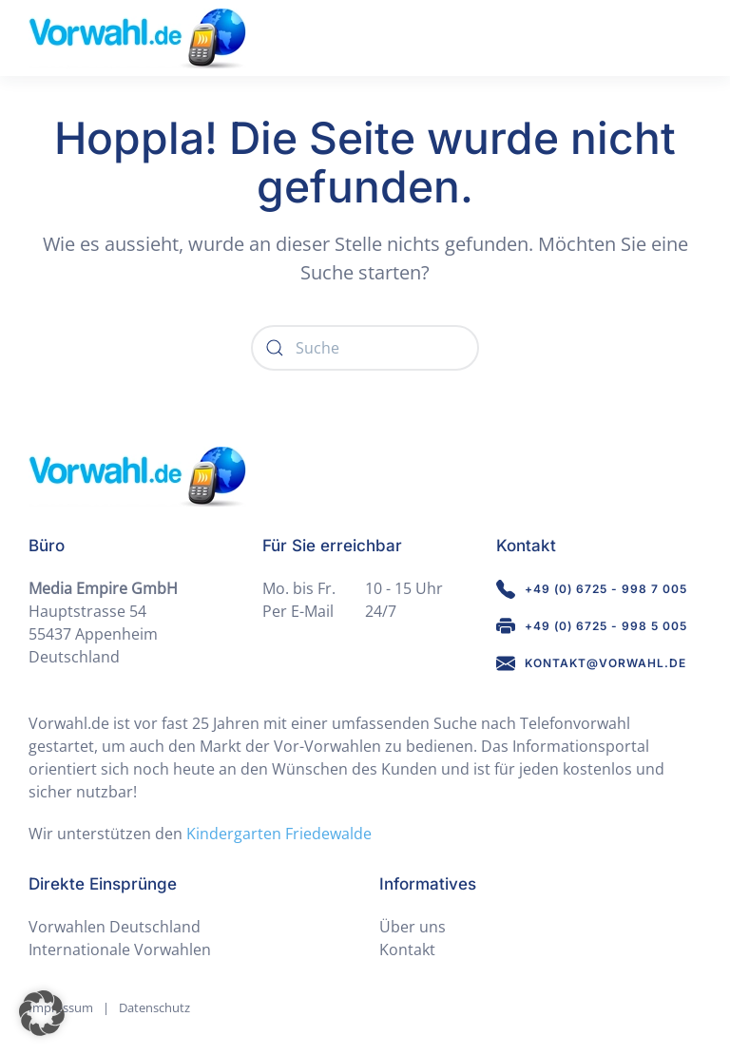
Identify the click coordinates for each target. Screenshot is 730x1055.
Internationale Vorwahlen (120, 949)
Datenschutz (154, 1007)
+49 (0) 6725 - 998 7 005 (591, 589)
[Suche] (365, 348)
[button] (42, 1013)
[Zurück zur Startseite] (137, 38)
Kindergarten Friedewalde (279, 833)
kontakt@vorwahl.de (591, 663)
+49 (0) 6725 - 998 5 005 (591, 626)
